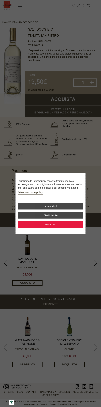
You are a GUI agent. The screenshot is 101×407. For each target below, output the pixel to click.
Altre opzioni (50, 206)
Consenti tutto (50, 224)
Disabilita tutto (51, 215)
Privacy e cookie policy (30, 192)
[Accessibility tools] (11, 402)
